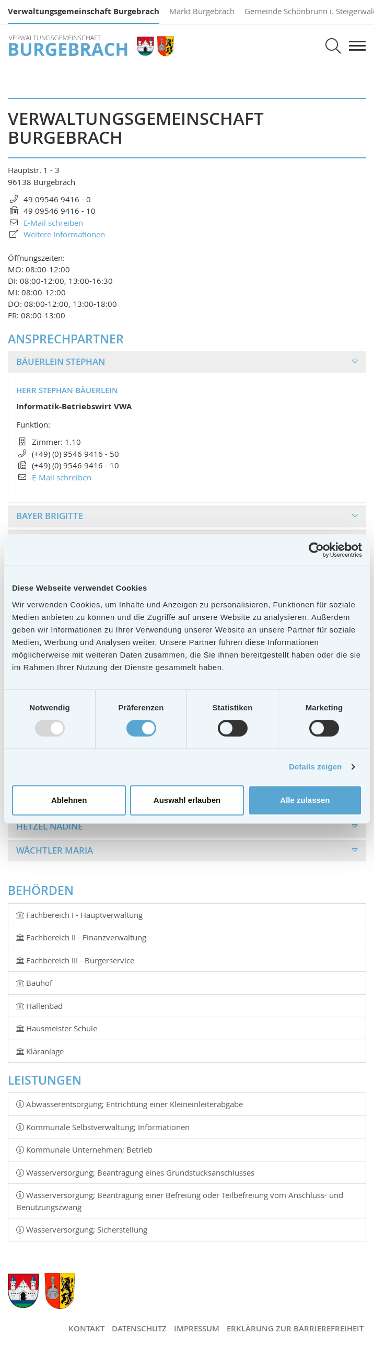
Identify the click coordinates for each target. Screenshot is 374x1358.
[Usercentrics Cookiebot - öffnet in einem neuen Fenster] (316, 550)
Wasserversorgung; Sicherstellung (81, 1229)
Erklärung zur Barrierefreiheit (295, 1328)
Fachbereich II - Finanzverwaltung (81, 937)
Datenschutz (139, 1328)
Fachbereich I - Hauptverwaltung (79, 915)
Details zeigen (315, 766)
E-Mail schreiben (61, 477)
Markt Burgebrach (202, 11)
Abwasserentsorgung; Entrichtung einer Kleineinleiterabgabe (129, 1104)
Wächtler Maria (54, 850)
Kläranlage (40, 1051)
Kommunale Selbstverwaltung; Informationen (103, 1127)
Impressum (196, 1328)
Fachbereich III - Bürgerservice (75, 960)
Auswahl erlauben (187, 800)
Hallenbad (39, 1005)
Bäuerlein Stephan (60, 361)
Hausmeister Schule (56, 1028)
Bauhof (34, 982)
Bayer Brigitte (49, 516)
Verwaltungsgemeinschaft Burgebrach (83, 11)
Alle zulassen (305, 800)
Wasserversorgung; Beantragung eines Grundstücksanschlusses (135, 1172)
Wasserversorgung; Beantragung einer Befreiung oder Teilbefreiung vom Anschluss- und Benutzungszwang (179, 1201)
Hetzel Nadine (49, 826)
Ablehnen (69, 800)
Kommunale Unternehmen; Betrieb (84, 1149)
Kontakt (86, 1328)
